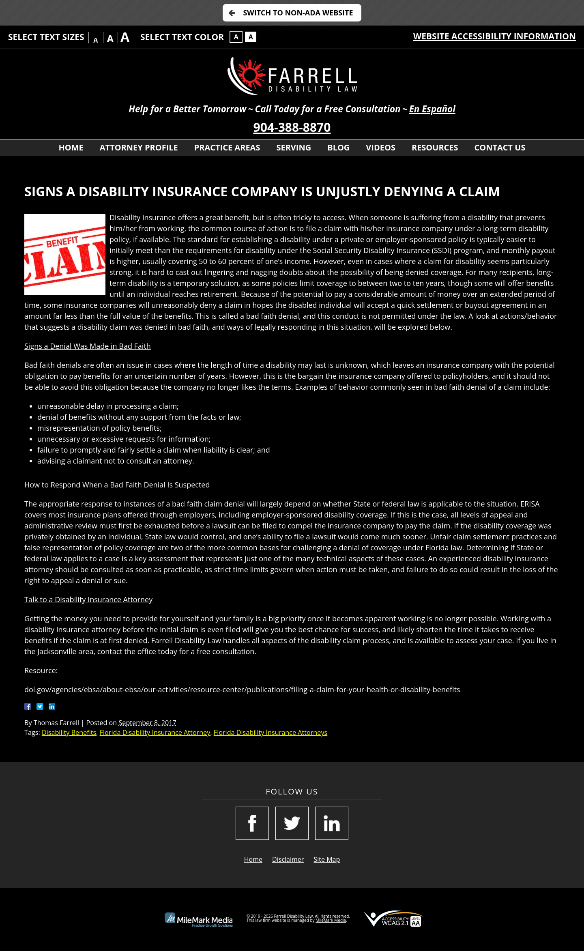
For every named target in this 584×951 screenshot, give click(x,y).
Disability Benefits (69, 732)
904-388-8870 (292, 127)
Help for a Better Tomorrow (187, 109)
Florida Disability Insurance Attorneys (270, 732)
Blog (338, 147)
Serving (293, 147)
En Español (432, 109)
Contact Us (500, 147)
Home (70, 147)
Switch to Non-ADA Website (298, 12)
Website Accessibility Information (494, 36)
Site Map (327, 859)
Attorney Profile (139, 147)
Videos (380, 147)
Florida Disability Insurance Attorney (155, 732)
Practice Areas (227, 147)
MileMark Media (331, 920)
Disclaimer (288, 859)
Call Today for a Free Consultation (327, 109)
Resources (435, 147)
